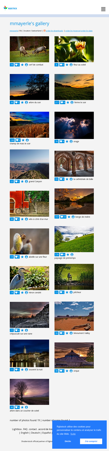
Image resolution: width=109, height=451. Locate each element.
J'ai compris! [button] (91, 441)
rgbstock (10, 8)
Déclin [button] (68, 441)
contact (33, 429)
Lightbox (17, 429)
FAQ (25, 429)
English (25, 432)
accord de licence (47, 429)
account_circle (26, 64)
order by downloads (54, 30)
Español (46, 432)
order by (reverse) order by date (79, 30)
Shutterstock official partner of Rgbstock (38, 441)
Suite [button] (73, 434)
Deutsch (35, 432)
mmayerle (14, 30)
